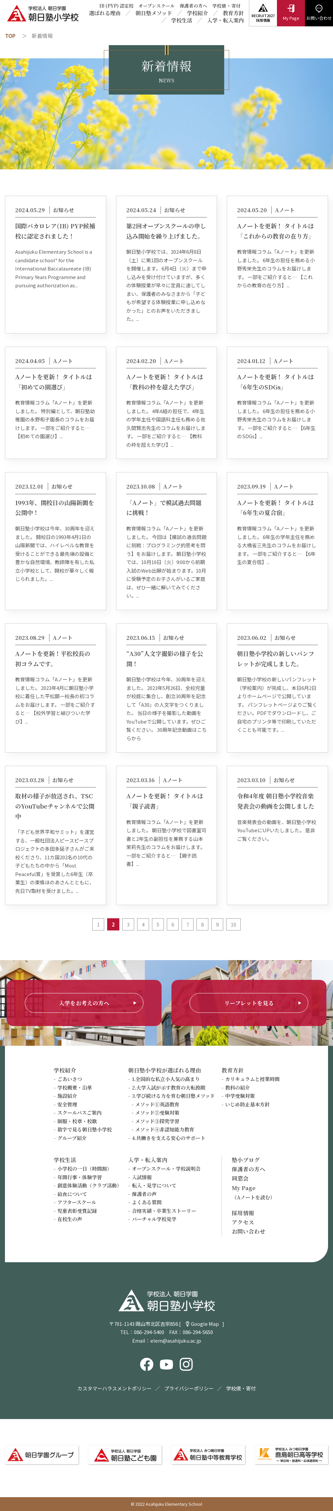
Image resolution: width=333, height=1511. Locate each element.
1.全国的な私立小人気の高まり (166, 1078)
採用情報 (243, 1213)
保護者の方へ (193, 6)
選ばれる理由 (105, 13)
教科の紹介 (237, 1087)
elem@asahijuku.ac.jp (175, 1340)
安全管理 (67, 1104)
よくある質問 (147, 1202)
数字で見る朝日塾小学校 (84, 1129)
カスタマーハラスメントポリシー (114, 1388)
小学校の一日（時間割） (84, 1168)
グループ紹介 (72, 1137)
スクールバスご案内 (79, 1112)
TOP (10, 35)
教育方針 (233, 13)
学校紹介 (197, 13)
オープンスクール (156, 6)
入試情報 (142, 1177)
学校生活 (181, 20)
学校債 (219, 6)
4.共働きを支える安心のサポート (168, 1137)
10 (233, 924)
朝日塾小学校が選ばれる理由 (164, 1070)
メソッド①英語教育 (157, 1104)
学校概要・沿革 (74, 1087)
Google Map (205, 1323)
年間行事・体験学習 (79, 1177)
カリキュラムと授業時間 (252, 1078)
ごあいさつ (69, 1078)
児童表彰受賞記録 (77, 1210)
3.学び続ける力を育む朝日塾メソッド (173, 1095)
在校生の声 (69, 1218)
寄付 (236, 6)
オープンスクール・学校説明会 (166, 1168)
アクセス (243, 1222)
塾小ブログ (246, 1160)
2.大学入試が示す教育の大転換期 (168, 1087)
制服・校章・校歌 (77, 1121)
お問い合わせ (248, 1231)
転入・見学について (154, 1185)
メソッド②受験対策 (157, 1112)
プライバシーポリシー (189, 1388)
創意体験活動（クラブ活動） (89, 1185)
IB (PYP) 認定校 (116, 6)
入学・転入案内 (225, 20)
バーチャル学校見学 (154, 1218)
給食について (72, 1193)
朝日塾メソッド (154, 13)
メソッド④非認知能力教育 (164, 1129)
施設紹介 (67, 1095)
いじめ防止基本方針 (247, 1104)
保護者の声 (144, 1193)
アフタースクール (76, 1202)
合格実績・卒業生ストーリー (164, 1210)
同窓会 (240, 1178)
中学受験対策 (240, 1095)
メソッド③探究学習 (157, 1121)
